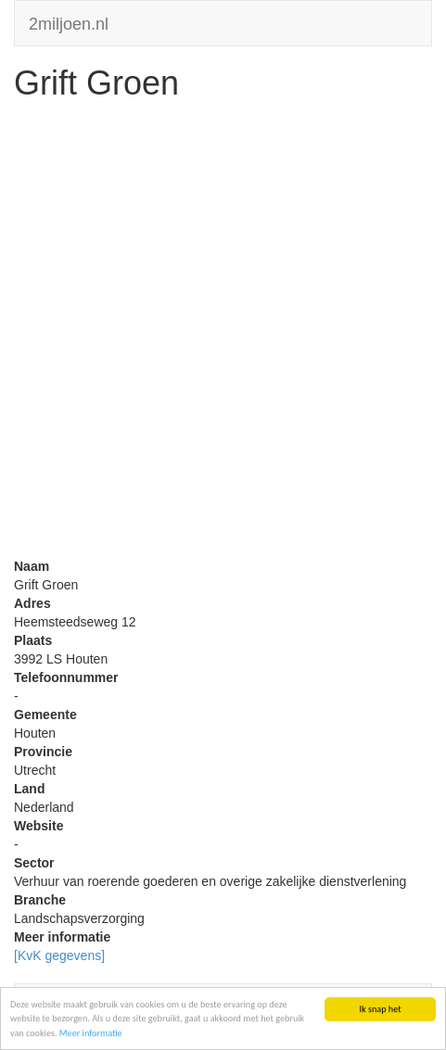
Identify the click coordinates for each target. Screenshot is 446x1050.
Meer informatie (90, 1034)
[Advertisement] (223, 334)
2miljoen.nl (68, 22)
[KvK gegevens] (59, 955)
